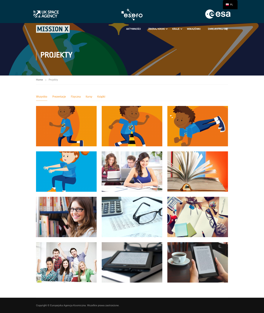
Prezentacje (59, 96)
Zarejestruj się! (218, 29)
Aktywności (133, 29)
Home (39, 79)
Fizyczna (76, 96)
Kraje (175, 29)
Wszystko (41, 96)
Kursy (89, 96)
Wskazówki (194, 29)
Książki (101, 96)
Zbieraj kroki (156, 29)
